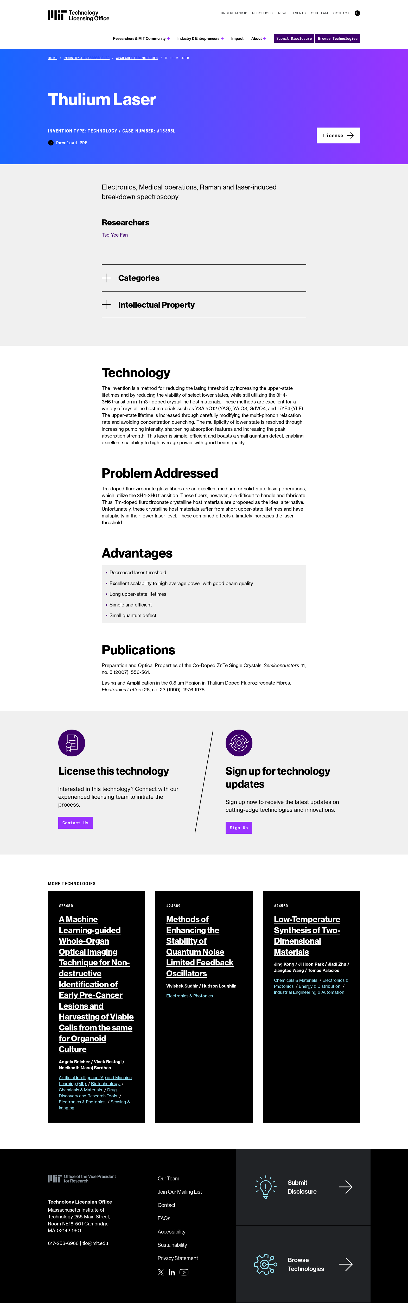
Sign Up (239, 828)
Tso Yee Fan (115, 235)
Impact (237, 38)
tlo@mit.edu (95, 1243)
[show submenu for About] (264, 38)
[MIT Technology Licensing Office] (78, 15)
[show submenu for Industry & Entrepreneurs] (222, 38)
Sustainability (172, 1245)
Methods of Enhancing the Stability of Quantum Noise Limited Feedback (200, 946)
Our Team (319, 13)
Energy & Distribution (320, 986)
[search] (357, 13)
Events (299, 13)
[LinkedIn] (172, 1272)
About (256, 38)
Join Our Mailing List (180, 1192)
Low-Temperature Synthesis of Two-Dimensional (307, 935)
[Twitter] (161, 1272)
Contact (341, 13)
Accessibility (172, 1232)
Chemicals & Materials (81, 1089)
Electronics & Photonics (82, 1102)
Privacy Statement (178, 1258)
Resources (262, 13)
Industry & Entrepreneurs (198, 38)
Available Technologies (137, 57)
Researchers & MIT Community (139, 38)
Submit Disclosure (294, 38)
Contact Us (75, 823)
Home (52, 57)
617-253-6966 (63, 1243)
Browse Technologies (338, 38)
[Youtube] (184, 1272)
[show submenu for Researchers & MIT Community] (168, 38)
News (283, 13)
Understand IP (234, 13)
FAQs (164, 1218)
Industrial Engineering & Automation (309, 992)
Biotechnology (105, 1083)
